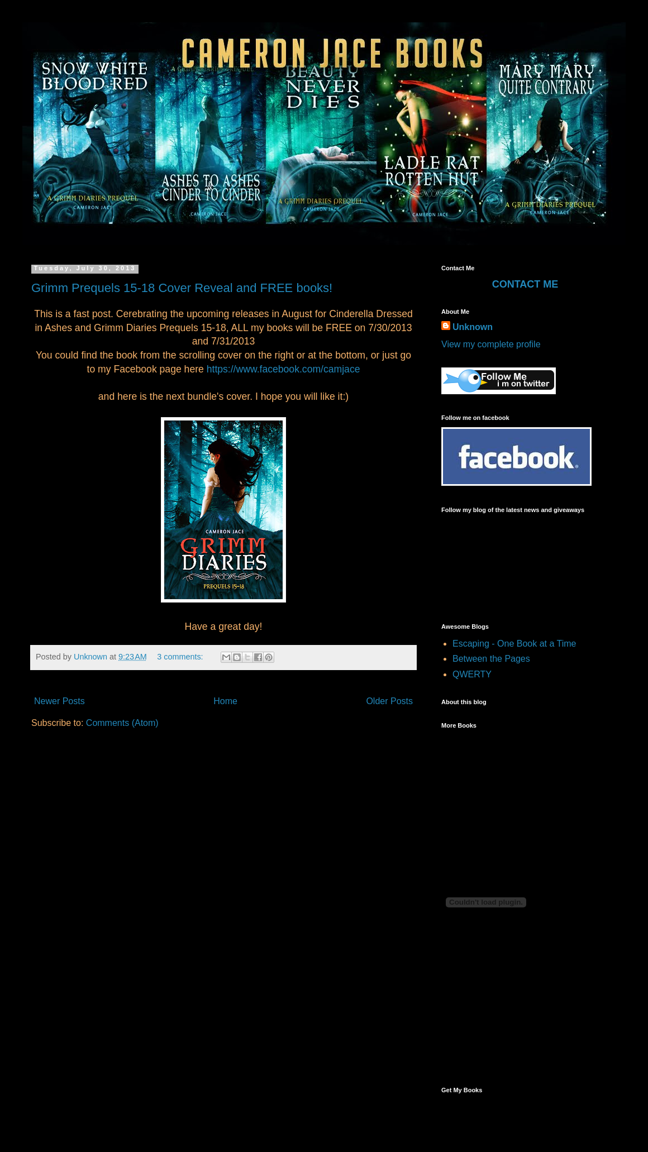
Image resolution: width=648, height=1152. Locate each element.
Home (225, 701)
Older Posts (389, 701)
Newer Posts (59, 701)
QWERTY (472, 674)
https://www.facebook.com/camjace (283, 369)
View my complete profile (491, 344)
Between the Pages (491, 658)
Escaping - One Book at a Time (514, 643)
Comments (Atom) (122, 723)
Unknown (91, 656)
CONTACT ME (525, 284)
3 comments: (181, 656)
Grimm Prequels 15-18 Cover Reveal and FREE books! (181, 288)
